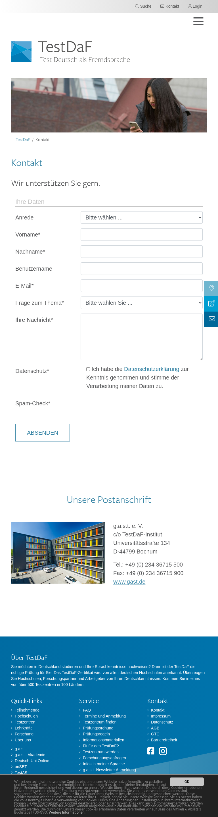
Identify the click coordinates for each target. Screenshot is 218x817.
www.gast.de (129, 581)
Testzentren (25, 722)
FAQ (87, 710)
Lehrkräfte (24, 728)
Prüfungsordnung (98, 728)
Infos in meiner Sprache (104, 764)
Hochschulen (26, 716)
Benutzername (33, 269)
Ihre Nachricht (34, 320)
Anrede (24, 217)
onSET (21, 766)
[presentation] (124, 408)
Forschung (24, 734)
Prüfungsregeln (96, 734)
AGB (155, 728)
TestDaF (23, 139)
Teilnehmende (27, 710)
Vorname (27, 234)
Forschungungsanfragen (104, 758)
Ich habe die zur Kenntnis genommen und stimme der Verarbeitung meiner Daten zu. (137, 377)
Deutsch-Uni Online (32, 760)
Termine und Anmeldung (104, 716)
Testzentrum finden (99, 722)
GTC (155, 734)
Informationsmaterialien (103, 740)
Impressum (161, 716)
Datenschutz (32, 371)
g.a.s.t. (21, 749)
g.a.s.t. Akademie (30, 754)
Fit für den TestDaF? (101, 746)
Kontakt (157, 710)
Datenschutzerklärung (151, 369)
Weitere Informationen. (67, 812)
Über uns (23, 740)
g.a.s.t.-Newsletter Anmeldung (109, 770)
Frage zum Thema (39, 303)
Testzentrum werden (101, 752)
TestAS (21, 772)
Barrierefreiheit (164, 740)
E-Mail (24, 286)
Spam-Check (32, 403)
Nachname (30, 251)
